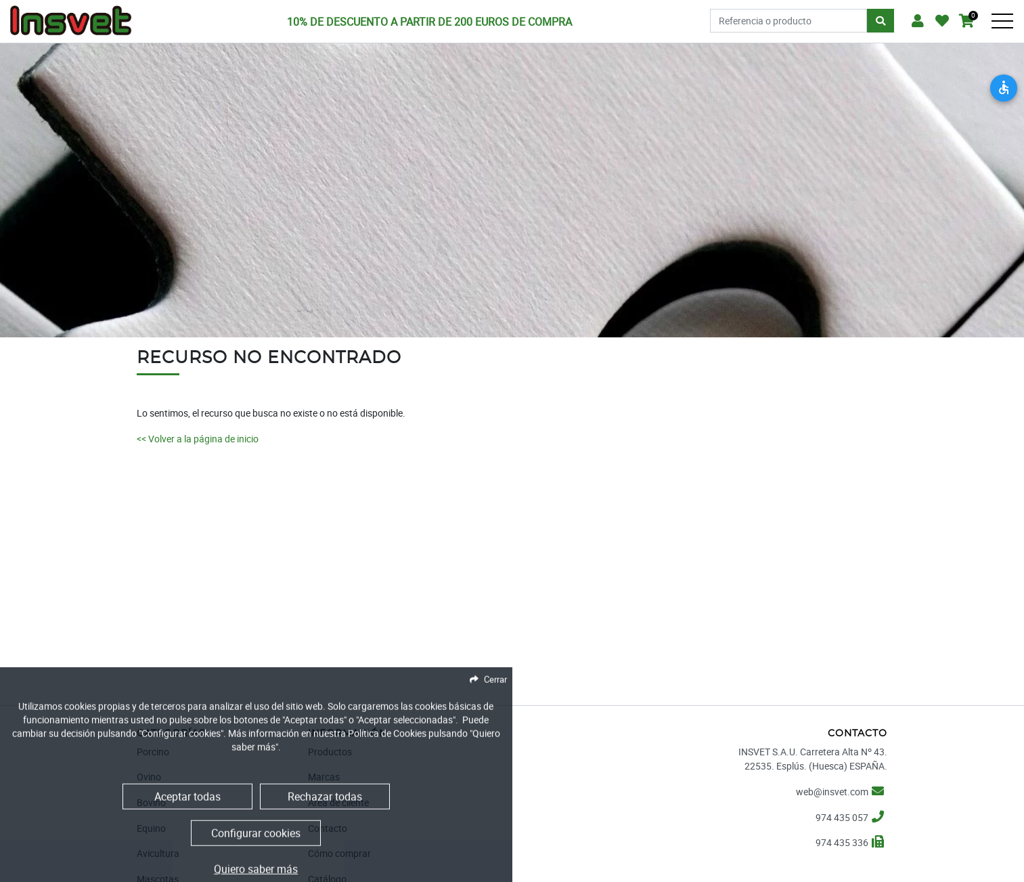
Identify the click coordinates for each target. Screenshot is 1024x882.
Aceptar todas (187, 846)
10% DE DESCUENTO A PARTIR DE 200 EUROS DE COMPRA (429, 21)
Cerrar (495, 729)
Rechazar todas (325, 846)
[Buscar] (880, 21)
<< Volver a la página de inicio (198, 438)
